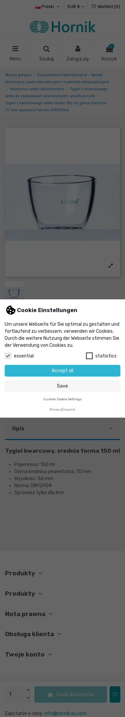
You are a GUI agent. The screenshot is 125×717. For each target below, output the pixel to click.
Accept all (62, 371)
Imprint (69, 409)
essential (19, 355)
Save (62, 386)
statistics (101, 355)
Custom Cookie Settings (62, 399)
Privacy (55, 409)
